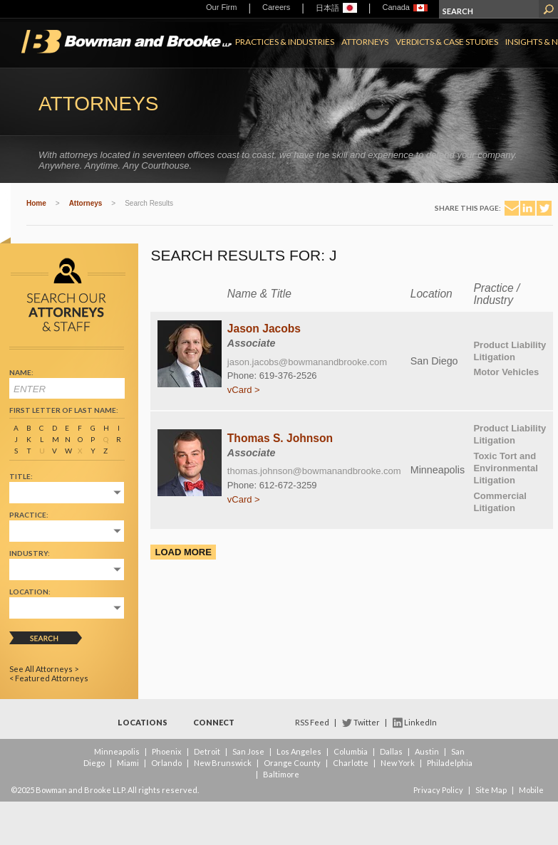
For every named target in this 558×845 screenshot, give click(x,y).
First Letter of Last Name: (63, 410)
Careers (276, 7)
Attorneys (364, 41)
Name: (21, 372)
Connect (213, 722)
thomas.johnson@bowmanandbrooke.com (314, 471)
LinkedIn (420, 722)
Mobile (531, 789)
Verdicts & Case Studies (447, 41)
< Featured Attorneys (48, 678)
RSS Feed (312, 722)
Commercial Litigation (499, 501)
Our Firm (221, 7)
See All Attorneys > (43, 668)
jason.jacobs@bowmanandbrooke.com (307, 362)
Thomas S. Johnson (280, 438)
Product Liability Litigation (509, 351)
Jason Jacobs (264, 328)
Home (36, 203)
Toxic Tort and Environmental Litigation (505, 468)
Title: (21, 476)
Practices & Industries (284, 41)
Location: (30, 591)
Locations (142, 722)
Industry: (29, 553)
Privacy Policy (438, 789)
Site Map (491, 789)
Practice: (28, 514)
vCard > (243, 389)
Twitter (366, 722)
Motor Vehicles (506, 372)
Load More (183, 552)
